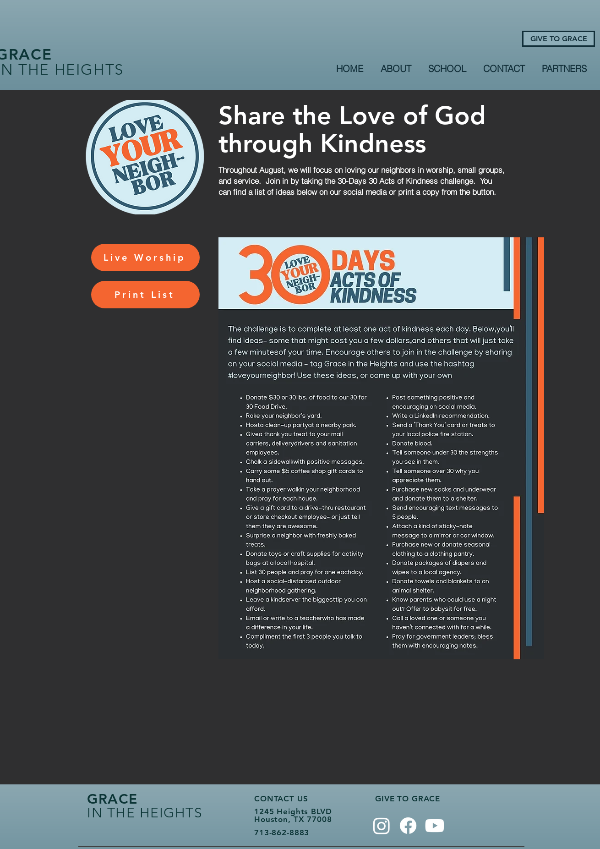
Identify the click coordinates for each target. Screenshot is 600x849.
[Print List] (145, 294)
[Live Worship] (145, 257)
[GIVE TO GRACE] (558, 39)
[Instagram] (382, 826)
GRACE (112, 799)
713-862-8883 (281, 832)
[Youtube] (435, 826)
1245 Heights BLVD (293, 811)
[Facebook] (408, 826)
